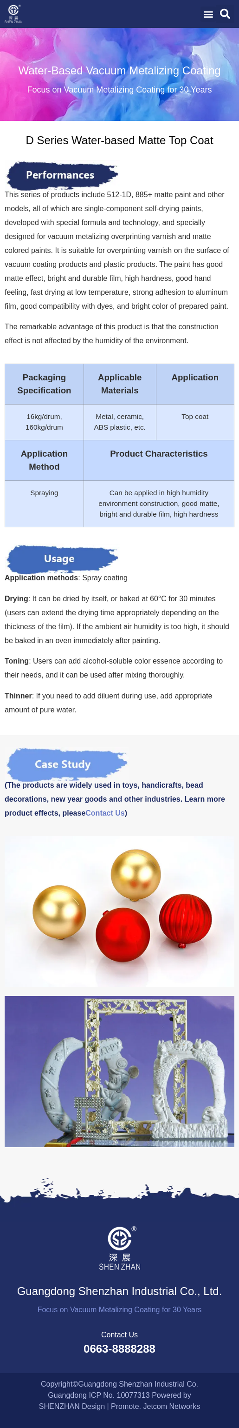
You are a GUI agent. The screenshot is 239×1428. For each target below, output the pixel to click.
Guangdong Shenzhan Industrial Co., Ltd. (119, 1291)
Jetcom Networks (171, 1406)
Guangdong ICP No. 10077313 (98, 1395)
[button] (208, 14)
